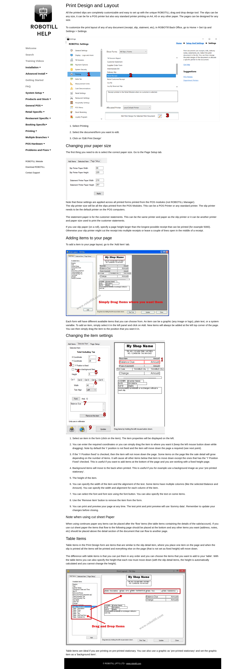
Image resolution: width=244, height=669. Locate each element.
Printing (31, 131)
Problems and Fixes (38, 150)
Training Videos (35, 60)
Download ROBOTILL (35, 167)
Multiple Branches (37, 137)
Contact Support (33, 173)
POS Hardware (35, 143)
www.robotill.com (133, 663)
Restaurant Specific (38, 118)
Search (30, 54)
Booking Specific (36, 124)
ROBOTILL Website (34, 161)
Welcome (31, 48)
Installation (33, 67)
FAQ (28, 86)
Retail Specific (35, 111)
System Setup (35, 92)
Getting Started (34, 80)
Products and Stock (38, 99)
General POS (34, 105)
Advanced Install (36, 73)
